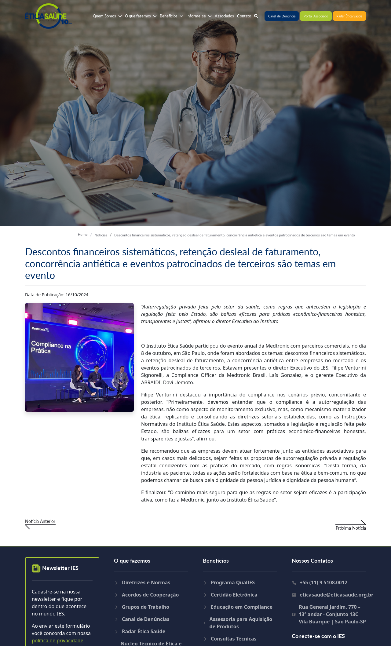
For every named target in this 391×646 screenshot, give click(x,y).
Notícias (100, 235)
